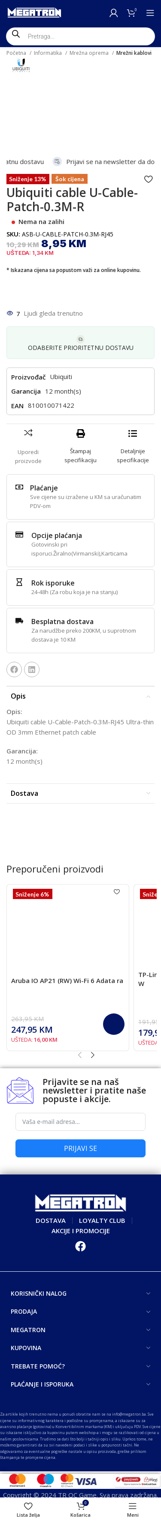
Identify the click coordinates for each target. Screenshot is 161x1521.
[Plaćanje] (19, 487)
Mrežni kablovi (134, 53)
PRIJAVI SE (80, 1148)
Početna (16, 53)
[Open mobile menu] (150, 12)
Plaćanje (44, 488)
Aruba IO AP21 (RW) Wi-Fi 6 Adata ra (67, 980)
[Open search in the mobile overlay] (80, 36)
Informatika (48, 53)
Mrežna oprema (90, 53)
